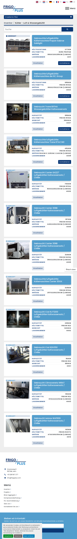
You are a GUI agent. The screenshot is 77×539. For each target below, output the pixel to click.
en (38, 2)
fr (58, 2)
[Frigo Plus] (15, 461)
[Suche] (33, 29)
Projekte (7, 492)
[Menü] (67, 8)
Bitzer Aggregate (10, 495)
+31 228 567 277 (12, 475)
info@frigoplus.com (14, 478)
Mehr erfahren (28, 536)
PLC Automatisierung (11, 501)
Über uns (7, 504)
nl (45, 2)
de (52, 2)
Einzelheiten (38, 63)
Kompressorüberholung (12, 498)
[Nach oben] (71, 269)
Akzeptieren (8, 536)
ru (65, 2)
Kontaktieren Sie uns (11, 507)
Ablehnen (18, 536)
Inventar (7, 489)
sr (72, 2)
